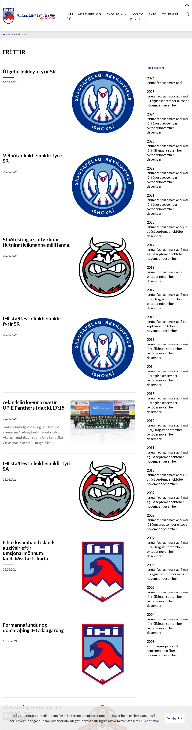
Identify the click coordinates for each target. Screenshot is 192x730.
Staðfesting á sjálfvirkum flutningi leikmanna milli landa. (36, 242)
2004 (150, 614)
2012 (150, 421)
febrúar (162, 83)
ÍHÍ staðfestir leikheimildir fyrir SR (32, 321)
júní (150, 123)
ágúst (156, 101)
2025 (150, 92)
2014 (150, 367)
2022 (150, 168)
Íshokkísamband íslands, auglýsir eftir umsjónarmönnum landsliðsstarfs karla (29, 550)
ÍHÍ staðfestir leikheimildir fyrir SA (37, 466)
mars (172, 83)
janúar (152, 83)
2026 (150, 78)
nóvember (154, 105)
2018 (150, 267)
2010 (150, 470)
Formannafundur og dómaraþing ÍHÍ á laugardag (33, 627)
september (168, 101)
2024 (150, 114)
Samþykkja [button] (174, 718)
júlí (149, 101)
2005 (150, 587)
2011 (150, 448)
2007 (150, 538)
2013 (150, 394)
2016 (150, 317)
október (183, 101)
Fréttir (21, 34)
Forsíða (8, 34)
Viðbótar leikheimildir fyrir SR (32, 158)
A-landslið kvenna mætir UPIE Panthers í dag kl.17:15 (33, 405)
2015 (150, 339)
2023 (150, 141)
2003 (150, 641)
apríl (179, 83)
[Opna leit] (187, 13)
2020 (150, 222)
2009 (150, 493)
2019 (150, 245)
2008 (150, 515)
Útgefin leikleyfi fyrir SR (29, 72)
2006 (150, 565)
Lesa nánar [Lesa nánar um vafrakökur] (151, 721)
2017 (150, 290)
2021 (150, 195)
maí (185, 96)
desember (169, 105)
